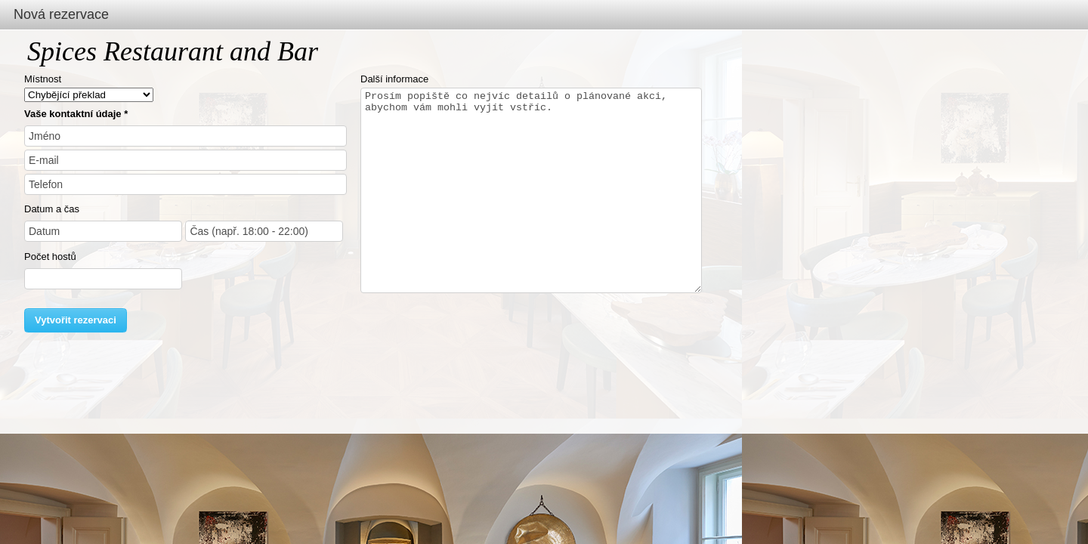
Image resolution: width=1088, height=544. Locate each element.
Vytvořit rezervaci (75, 320)
